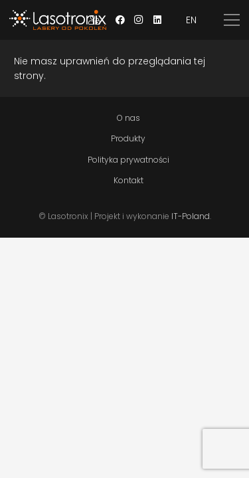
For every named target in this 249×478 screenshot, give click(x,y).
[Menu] (231, 20)
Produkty (128, 138)
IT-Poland (190, 216)
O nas (128, 117)
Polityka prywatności (128, 159)
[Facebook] (120, 20)
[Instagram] (138, 20)
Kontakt (128, 180)
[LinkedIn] (157, 20)
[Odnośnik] (57, 20)
